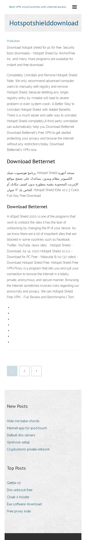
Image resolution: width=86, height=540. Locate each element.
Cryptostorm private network (28, 449)
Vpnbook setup (18, 442)
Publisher (13, 41)
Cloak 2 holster (18, 497)
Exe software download (24, 504)
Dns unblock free (19, 490)
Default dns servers (21, 435)
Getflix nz (14, 483)
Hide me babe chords (23, 421)
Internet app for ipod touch (27, 428)
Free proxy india (19, 511)
